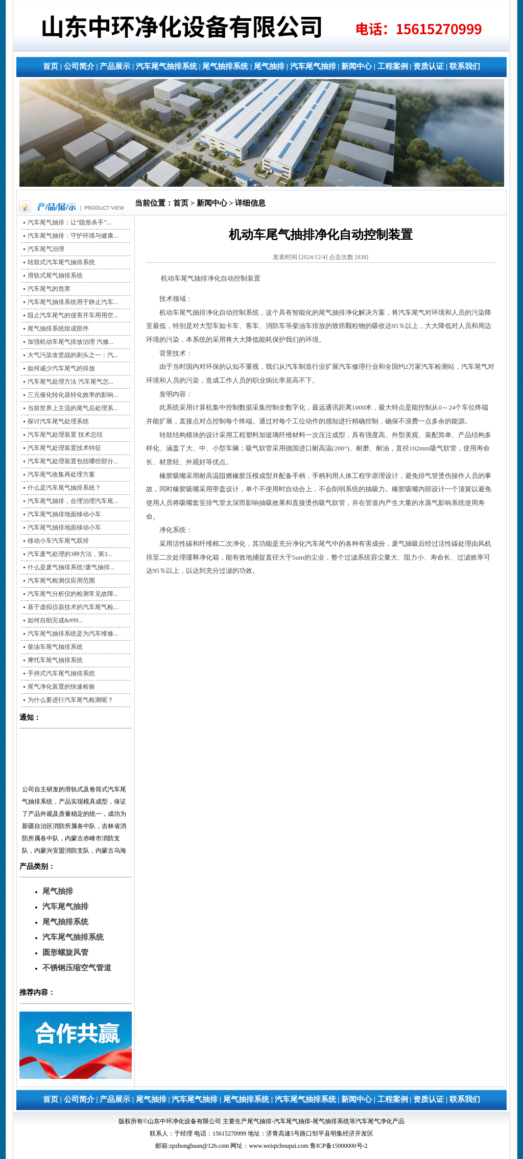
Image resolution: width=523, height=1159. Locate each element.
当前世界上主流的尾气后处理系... (73, 408)
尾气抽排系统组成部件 (58, 328)
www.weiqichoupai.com (278, 1145)
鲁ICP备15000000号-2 (339, 1145)
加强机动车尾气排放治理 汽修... (70, 341)
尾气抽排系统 (225, 66)
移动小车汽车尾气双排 (58, 540)
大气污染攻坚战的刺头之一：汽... (73, 355)
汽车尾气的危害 (49, 288)
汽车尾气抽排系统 (166, 66)
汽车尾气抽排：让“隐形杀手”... (69, 222)
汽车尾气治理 (46, 249)
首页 (50, 66)
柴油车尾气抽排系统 (55, 646)
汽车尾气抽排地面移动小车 (64, 514)
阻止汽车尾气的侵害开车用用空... (73, 315)
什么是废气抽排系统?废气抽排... (71, 567)
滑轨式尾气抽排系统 (55, 275)
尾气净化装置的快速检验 (61, 686)
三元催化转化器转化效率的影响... (73, 394)
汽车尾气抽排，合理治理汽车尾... (73, 501)
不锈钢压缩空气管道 (76, 968)
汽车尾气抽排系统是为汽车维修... (73, 633)
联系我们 (464, 66)
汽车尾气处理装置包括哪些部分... (73, 461)
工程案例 (392, 66)
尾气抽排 (269, 66)
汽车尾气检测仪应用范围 (61, 580)
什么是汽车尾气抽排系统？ (64, 487)
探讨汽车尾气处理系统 (58, 421)
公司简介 (79, 66)
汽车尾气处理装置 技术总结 (65, 434)
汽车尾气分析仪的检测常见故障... (73, 593)
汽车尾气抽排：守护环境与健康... (73, 235)
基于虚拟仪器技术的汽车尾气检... (73, 607)
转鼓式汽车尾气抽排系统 (61, 262)
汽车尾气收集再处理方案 (61, 474)
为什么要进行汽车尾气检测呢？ (70, 699)
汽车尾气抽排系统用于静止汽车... (73, 302)
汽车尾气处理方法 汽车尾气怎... (70, 381)
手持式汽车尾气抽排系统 (61, 673)
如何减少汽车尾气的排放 (61, 368)
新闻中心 (356, 66)
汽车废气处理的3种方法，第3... (70, 554)
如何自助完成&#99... (55, 620)
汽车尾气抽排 (313, 66)
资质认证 (428, 66)
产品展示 (115, 66)
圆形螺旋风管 (65, 952)
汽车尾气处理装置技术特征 (64, 447)
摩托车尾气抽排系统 (55, 660)
